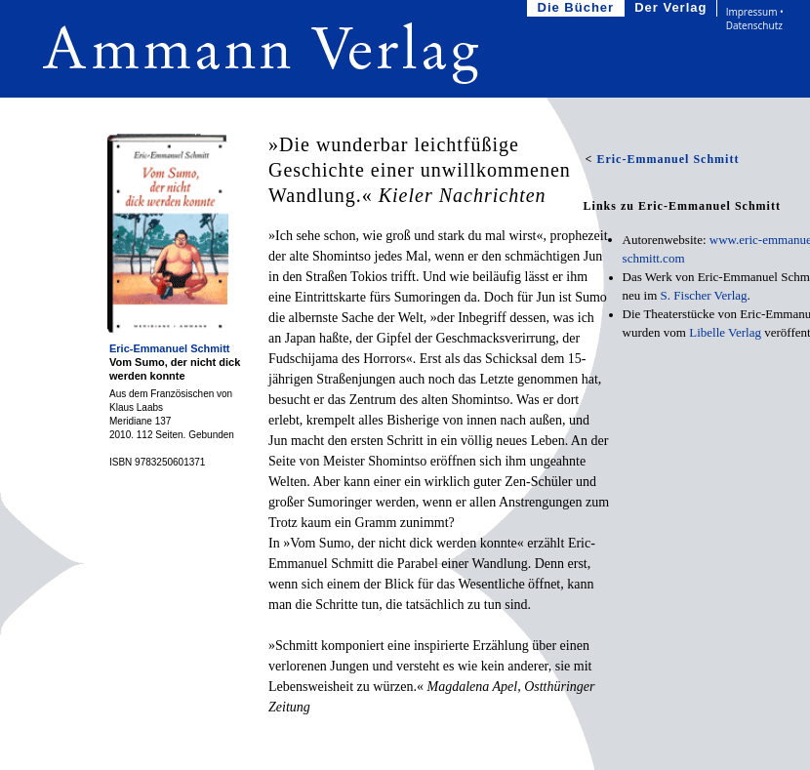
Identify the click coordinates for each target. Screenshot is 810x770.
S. (704, 295)
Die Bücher (578, 8)
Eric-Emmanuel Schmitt (171, 348)
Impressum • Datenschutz (755, 18)
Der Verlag (672, 8)
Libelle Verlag (725, 332)
